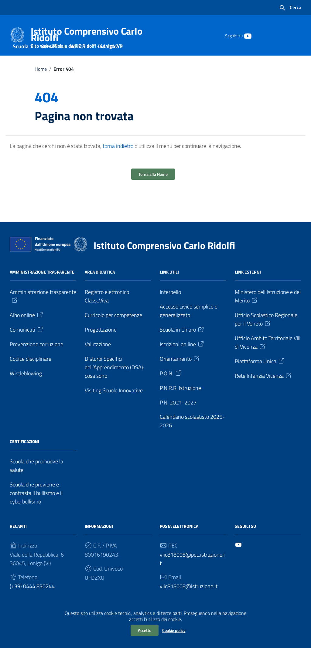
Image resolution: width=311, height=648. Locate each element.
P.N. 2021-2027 (178, 415)
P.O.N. (171, 386)
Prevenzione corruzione (36, 357)
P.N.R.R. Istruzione (180, 400)
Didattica (108, 59)
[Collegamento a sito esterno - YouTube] (247, 35)
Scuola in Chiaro (182, 342)
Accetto (144, 630)
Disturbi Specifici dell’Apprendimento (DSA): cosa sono (114, 379)
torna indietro (118, 158)
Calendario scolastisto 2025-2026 (192, 433)
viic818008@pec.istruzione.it (192, 571)
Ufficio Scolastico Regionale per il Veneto (266, 331)
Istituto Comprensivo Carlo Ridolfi (89, 36)
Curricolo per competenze (113, 327)
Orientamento (180, 371)
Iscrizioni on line (182, 357)
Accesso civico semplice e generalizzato (188, 323)
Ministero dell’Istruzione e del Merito (268, 308)
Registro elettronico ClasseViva (107, 308)
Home (41, 81)
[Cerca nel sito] (290, 8)
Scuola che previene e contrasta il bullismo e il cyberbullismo (36, 505)
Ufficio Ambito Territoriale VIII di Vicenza (267, 354)
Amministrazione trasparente (43, 308)
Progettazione (101, 342)
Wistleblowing (26, 386)
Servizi (49, 59)
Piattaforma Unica (260, 374)
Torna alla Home (153, 186)
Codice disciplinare (30, 371)
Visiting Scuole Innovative (114, 403)
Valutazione (98, 357)
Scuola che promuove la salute (36, 478)
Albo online (27, 327)
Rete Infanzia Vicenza (263, 388)
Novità (77, 59)
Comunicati (27, 342)
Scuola (21, 59)
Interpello (170, 304)
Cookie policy (174, 630)
